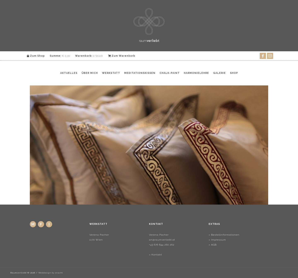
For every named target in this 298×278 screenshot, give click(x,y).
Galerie (219, 73)
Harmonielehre (196, 73)
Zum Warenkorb (121, 55)
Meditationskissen (139, 73)
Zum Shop (36, 55)
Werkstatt (111, 73)
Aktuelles (68, 73)
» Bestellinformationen (224, 234)
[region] (149, 145)
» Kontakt (155, 254)
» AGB (213, 244)
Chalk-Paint (170, 73)
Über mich (90, 73)
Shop (234, 73)
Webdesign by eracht (50, 273)
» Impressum (217, 239)
